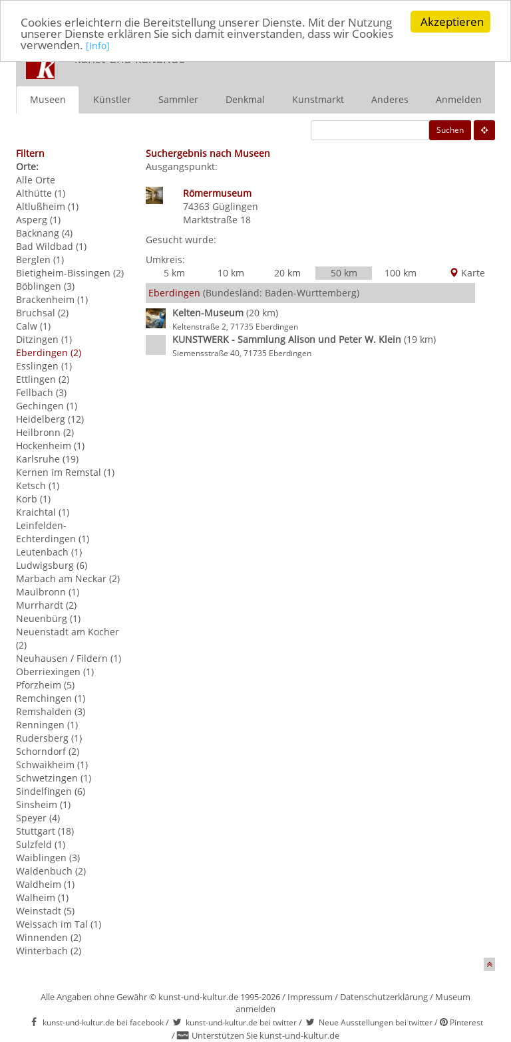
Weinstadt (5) (45, 910)
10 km (231, 272)
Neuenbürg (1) (48, 618)
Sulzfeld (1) (40, 844)
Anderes (390, 99)
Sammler (178, 99)
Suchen (450, 130)
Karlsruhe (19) (47, 459)
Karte (467, 272)
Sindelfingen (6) (50, 791)
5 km (174, 272)
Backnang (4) (44, 233)
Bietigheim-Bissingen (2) (70, 272)
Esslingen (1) (44, 366)
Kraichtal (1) (42, 512)
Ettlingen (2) (42, 379)
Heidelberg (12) (50, 419)
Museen (48, 99)
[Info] (98, 45)
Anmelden (459, 99)
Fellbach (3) (41, 392)
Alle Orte (35, 179)
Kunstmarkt (318, 99)
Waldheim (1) (45, 884)
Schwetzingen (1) (53, 778)
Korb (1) (33, 498)
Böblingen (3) (45, 286)
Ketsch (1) (37, 485)
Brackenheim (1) (52, 299)
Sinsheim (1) (43, 804)
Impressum (310, 997)
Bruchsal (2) (42, 312)
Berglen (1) (40, 259)
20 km (287, 272)
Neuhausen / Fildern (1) (68, 658)
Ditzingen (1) (44, 339)
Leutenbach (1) (49, 552)
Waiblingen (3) (48, 857)
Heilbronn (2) (45, 432)
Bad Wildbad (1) (51, 246)
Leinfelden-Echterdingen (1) (52, 532)
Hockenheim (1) (50, 445)
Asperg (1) (38, 219)
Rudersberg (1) (49, 738)
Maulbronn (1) (47, 591)
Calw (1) (33, 326)
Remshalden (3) (50, 711)
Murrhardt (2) (46, 605)
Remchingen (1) (50, 698)
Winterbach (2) (48, 950)
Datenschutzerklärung (384, 997)
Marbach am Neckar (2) (68, 578)
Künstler (112, 99)
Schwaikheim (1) (52, 764)
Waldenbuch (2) (51, 871)
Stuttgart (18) (45, 831)
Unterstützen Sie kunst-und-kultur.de (265, 1035)
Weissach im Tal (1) (58, 924)
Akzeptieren (452, 21)
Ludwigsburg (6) (51, 565)
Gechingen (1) (46, 405)
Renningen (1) (47, 724)
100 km (401, 272)
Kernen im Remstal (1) (65, 472)
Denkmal (245, 99)
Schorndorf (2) (47, 751)
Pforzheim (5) (45, 684)
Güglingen (235, 206)
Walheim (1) (42, 897)
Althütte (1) (40, 193)
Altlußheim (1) (47, 206)
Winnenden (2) (48, 937)
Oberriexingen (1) (55, 671)
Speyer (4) (38, 817)
